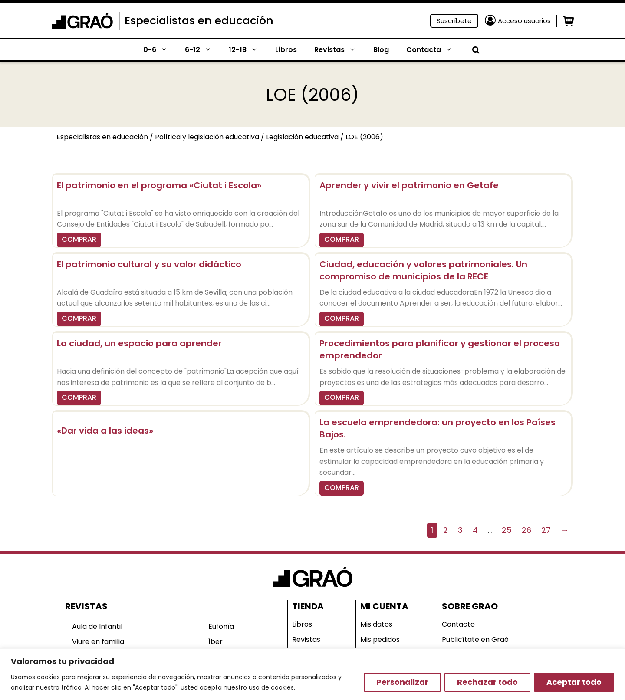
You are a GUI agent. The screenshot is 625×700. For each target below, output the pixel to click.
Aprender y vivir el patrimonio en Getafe (409, 185)
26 (526, 530)
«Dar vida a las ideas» (105, 430)
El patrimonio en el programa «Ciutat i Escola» (159, 185)
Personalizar (402, 682)
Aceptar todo (574, 682)
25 (507, 530)
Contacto (458, 624)
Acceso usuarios (524, 20)
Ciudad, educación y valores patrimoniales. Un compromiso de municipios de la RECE (423, 270)
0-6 (159, 50)
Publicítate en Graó (475, 639)
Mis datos (376, 624)
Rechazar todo (487, 682)
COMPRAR (79, 239)
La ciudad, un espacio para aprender (139, 343)
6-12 (202, 50)
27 (546, 530)
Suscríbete (454, 20)
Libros (286, 50)
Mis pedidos (380, 639)
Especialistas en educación (199, 20)
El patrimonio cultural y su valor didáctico (149, 264)
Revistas (339, 50)
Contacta (433, 50)
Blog (381, 50)
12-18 (247, 50)
